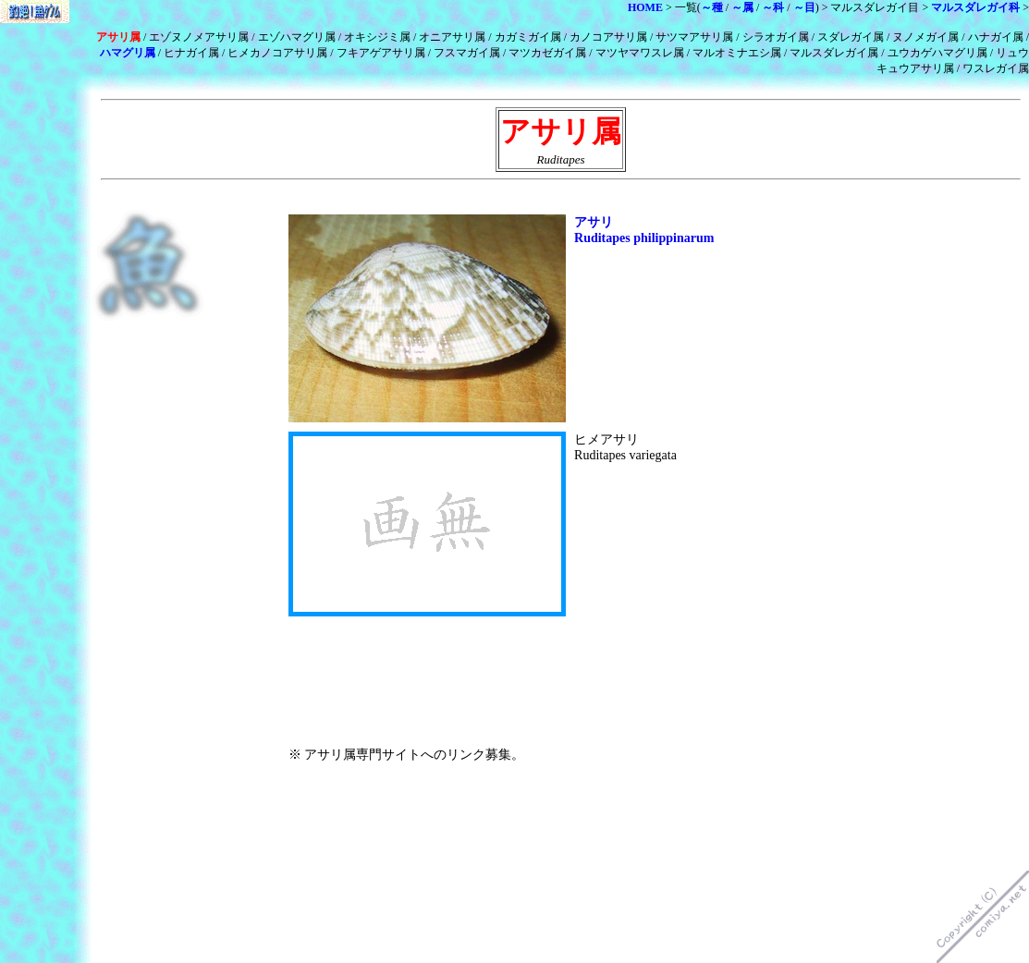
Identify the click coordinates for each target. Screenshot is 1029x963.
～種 (712, 7)
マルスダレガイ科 (975, 7)
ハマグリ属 (127, 52)
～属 (742, 7)
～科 (773, 7)
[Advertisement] (504, 198)
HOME (645, 7)
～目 (804, 7)
